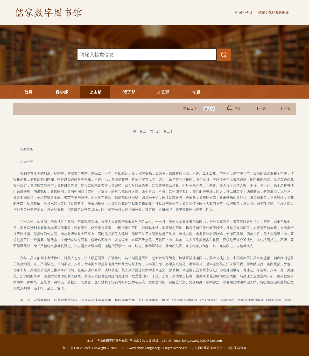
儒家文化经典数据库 (273, 12)
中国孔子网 (243, 12)
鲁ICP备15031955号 (77, 348)
